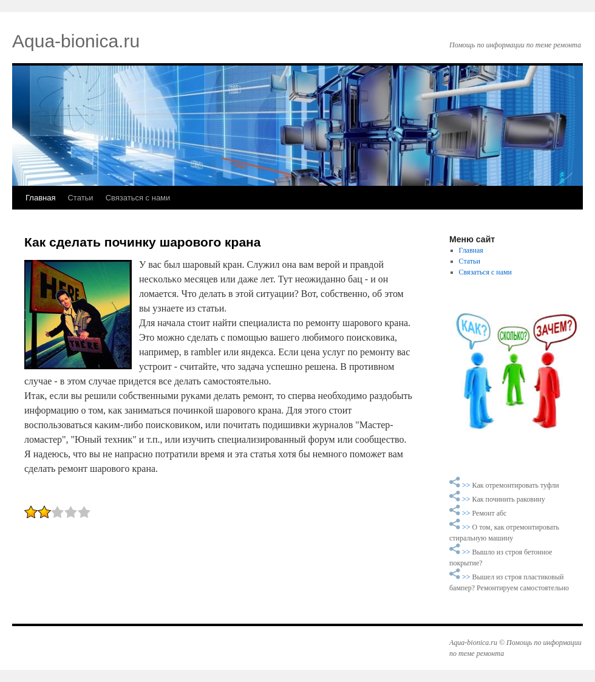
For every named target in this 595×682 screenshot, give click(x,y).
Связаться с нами (138, 197)
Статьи (80, 197)
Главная (40, 197)
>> (467, 485)
